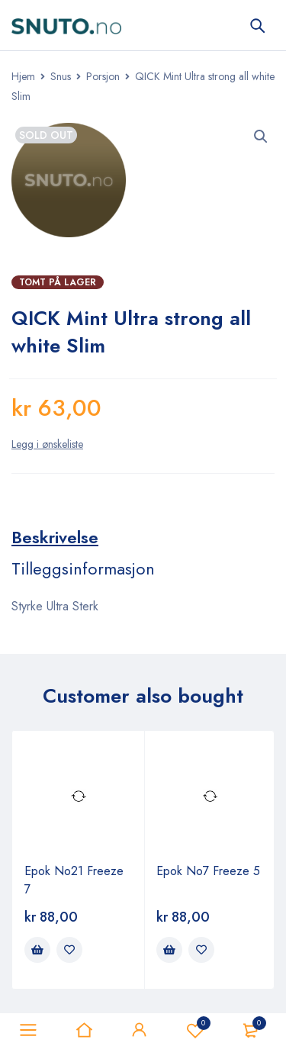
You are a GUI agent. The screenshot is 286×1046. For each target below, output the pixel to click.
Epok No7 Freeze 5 (208, 871)
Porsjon (103, 76)
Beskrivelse (54, 537)
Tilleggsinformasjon (83, 568)
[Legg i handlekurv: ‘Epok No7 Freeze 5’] (169, 950)
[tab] (54, 537)
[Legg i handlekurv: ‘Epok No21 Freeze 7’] (37, 950)
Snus (60, 76)
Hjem (23, 76)
